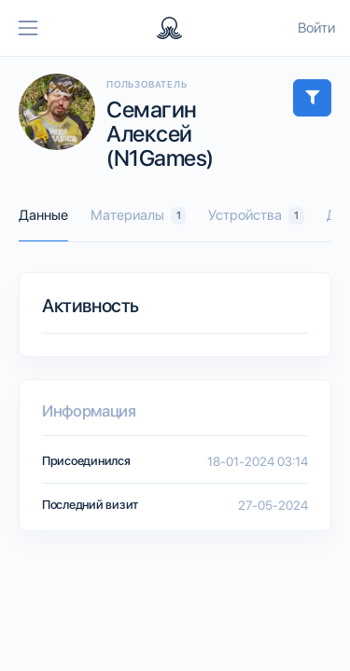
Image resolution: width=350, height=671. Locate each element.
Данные (43, 215)
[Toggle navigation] (28, 28)
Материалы (138, 216)
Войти (316, 28)
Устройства (255, 216)
